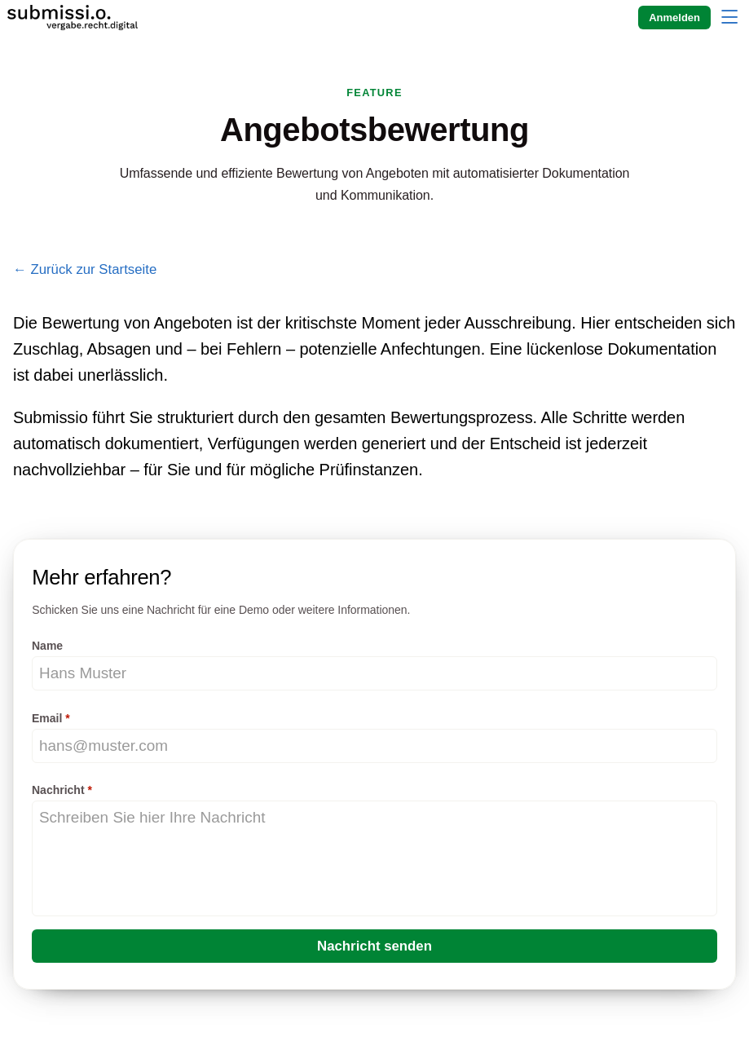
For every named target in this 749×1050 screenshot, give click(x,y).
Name (47, 645)
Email (47, 718)
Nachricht (58, 789)
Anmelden (674, 17)
